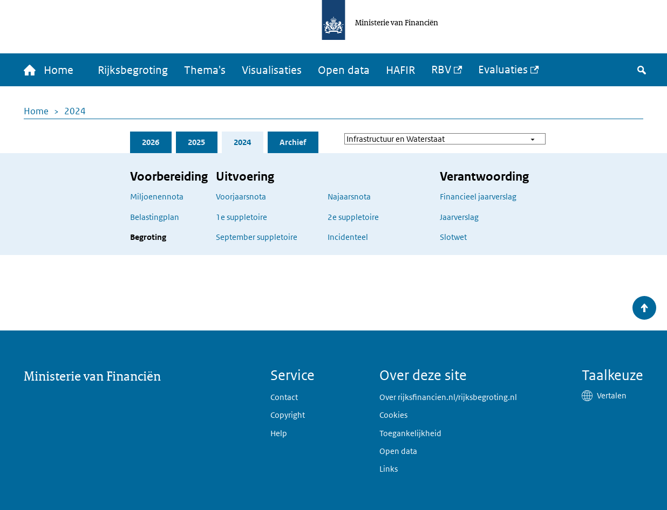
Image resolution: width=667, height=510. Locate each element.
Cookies (393, 415)
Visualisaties (272, 70)
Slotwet (453, 237)
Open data (344, 70)
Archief (293, 142)
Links (388, 469)
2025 (196, 142)
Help (278, 433)
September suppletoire (256, 237)
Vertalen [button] (612, 395)
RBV (441, 69)
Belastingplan (154, 217)
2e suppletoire (353, 217)
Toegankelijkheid (410, 433)
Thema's (205, 70)
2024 (75, 111)
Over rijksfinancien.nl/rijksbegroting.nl (448, 397)
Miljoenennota (156, 196)
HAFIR (400, 70)
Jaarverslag (459, 217)
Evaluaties (503, 69)
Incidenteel (348, 237)
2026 (150, 142)
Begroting (148, 237)
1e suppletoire (241, 217)
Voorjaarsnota (241, 196)
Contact (284, 397)
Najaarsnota (349, 196)
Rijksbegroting (133, 70)
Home (36, 111)
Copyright (287, 415)
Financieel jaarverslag (478, 196)
